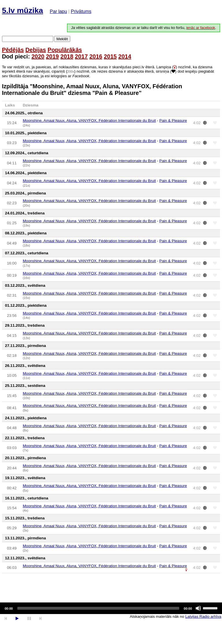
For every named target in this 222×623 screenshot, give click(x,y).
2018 (66, 56)
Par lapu (58, 11)
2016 (95, 56)
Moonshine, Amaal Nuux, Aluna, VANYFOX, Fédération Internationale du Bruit (89, 120)
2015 (110, 56)
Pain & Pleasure (173, 120)
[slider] (98, 608)
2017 (81, 56)
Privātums (81, 11)
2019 (52, 56)
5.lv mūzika (22, 10)
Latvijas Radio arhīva (203, 616)
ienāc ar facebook (200, 28)
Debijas (35, 50)
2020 (38, 56)
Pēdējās (13, 50)
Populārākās (65, 50)
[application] (111, 608)
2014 (124, 56)
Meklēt (62, 39)
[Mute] (198, 608)
